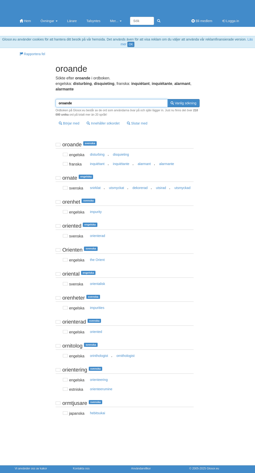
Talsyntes (93, 21)
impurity (96, 212)
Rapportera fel (32, 54)
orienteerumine (101, 389)
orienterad (97, 236)
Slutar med (137, 123)
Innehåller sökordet (103, 123)
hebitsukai (97, 413)
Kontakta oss (81, 468)
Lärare (72, 21)
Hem (25, 21)
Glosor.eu (213, 468)
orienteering (99, 380)
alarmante (166, 164)
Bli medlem (201, 21)
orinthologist (99, 356)
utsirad (161, 188)
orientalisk (97, 284)
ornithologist (125, 356)
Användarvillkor (141, 468)
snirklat (95, 188)
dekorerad (140, 188)
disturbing (97, 154)
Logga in (230, 21)
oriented (96, 332)
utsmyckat (116, 188)
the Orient (97, 260)
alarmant (144, 164)
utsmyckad (182, 188)
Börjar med (69, 123)
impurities (97, 308)
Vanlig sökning (183, 103)
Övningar (49, 21)
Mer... (116, 21)
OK (131, 44)
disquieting (121, 154)
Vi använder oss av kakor (31, 468)
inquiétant (97, 164)
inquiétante (121, 164)
